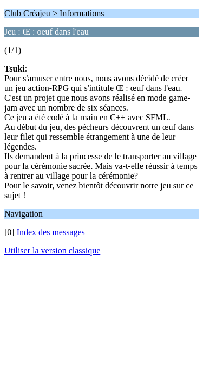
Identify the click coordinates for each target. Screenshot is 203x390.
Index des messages (51, 232)
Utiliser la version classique (52, 250)
